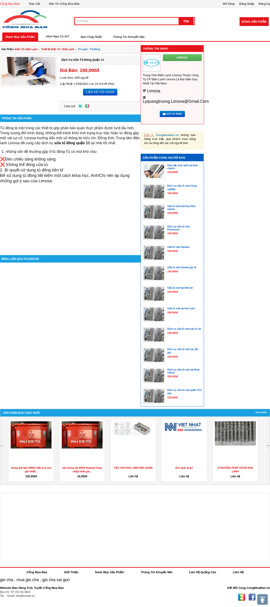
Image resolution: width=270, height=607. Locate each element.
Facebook (252, 597)
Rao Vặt (34, 3)
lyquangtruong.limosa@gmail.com (176, 101)
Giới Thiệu (71, 572)
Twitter (80, 106)
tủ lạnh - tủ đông (89, 49)
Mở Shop (229, 3)
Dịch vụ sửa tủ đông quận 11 (82, 59)
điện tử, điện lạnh (26, 49)
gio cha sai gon (56, 580)
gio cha (6, 580)
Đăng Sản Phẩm (254, 21)
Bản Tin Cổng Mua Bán (64, 3)
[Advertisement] (70, 215)
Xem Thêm (261, 412)
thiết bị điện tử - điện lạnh (57, 49)
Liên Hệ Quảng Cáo (202, 572)
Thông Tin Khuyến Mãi (129, 37)
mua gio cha (28, 580)
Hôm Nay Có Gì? (57, 36)
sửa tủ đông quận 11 (72, 143)
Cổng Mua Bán (10, 3)
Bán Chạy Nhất (91, 37)
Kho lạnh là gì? (184, 467)
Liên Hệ (238, 572)
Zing (87, 106)
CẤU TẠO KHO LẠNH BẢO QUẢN (133, 467)
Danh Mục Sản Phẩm (20, 37)
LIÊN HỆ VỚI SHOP (100, 92)
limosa (153, 91)
